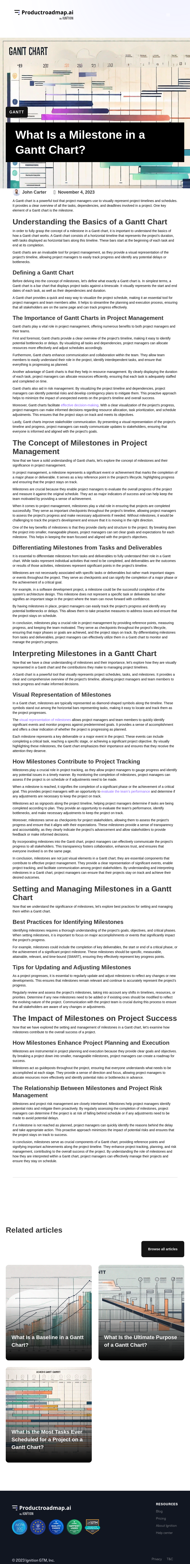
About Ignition (166, 1526)
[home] (43, 15)
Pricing (161, 1518)
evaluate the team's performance (125, 791)
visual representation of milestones (45, 720)
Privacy (157, 1559)
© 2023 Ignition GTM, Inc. (33, 1560)
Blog (159, 1511)
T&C (170, 1559)
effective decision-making (79, 405)
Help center (164, 1533)
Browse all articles (163, 1249)
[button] (168, 15)
